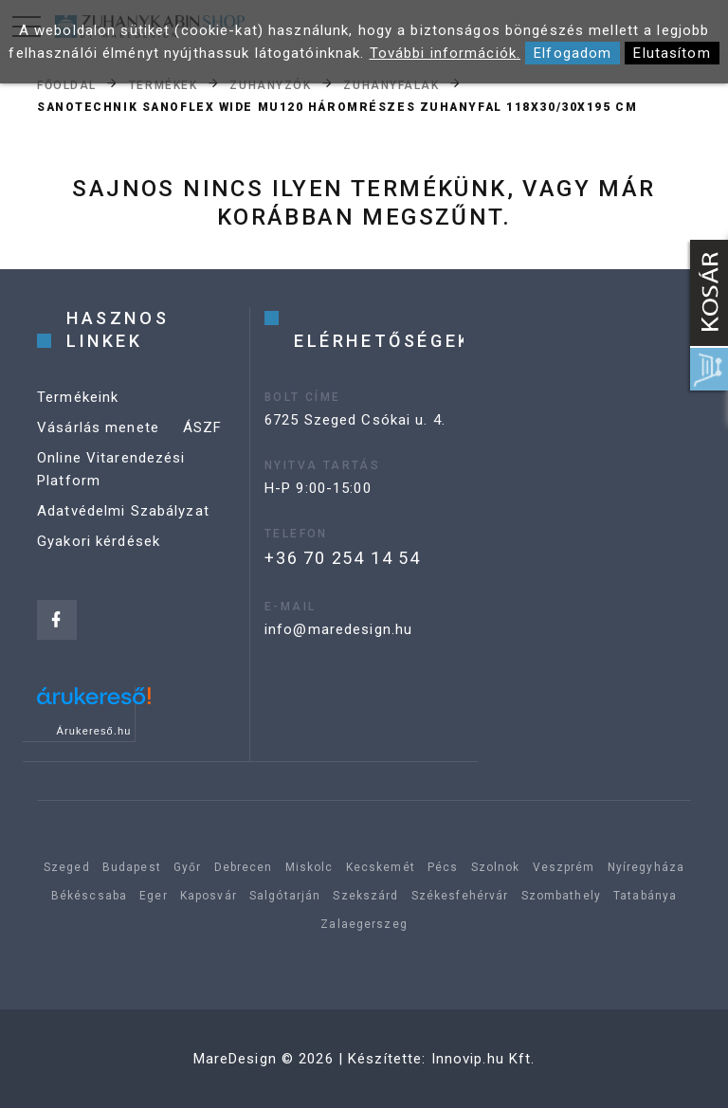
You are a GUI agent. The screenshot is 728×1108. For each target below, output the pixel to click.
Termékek (163, 84)
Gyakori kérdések (98, 541)
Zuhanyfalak (391, 84)
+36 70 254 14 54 (342, 558)
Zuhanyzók (270, 84)
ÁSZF (203, 427)
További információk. (445, 53)
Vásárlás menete (98, 427)
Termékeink (77, 397)
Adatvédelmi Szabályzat (123, 510)
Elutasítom (671, 53)
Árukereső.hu (94, 730)
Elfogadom (572, 53)
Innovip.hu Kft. (483, 1058)
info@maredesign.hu (338, 629)
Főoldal (67, 84)
